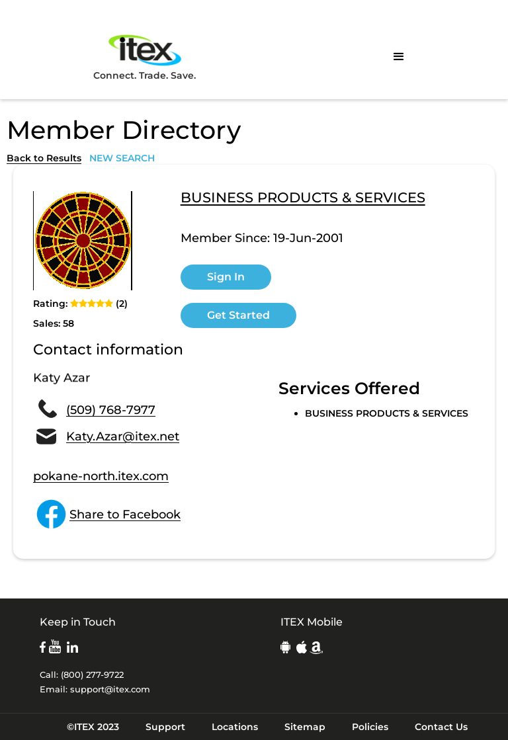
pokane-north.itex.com (101, 476)
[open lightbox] (82, 240)
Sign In (226, 276)
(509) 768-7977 (110, 410)
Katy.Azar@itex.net (122, 436)
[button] (399, 57)
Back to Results (44, 158)
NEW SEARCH (122, 158)
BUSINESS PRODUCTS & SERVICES (303, 198)
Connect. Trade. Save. (144, 56)
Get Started (238, 315)
